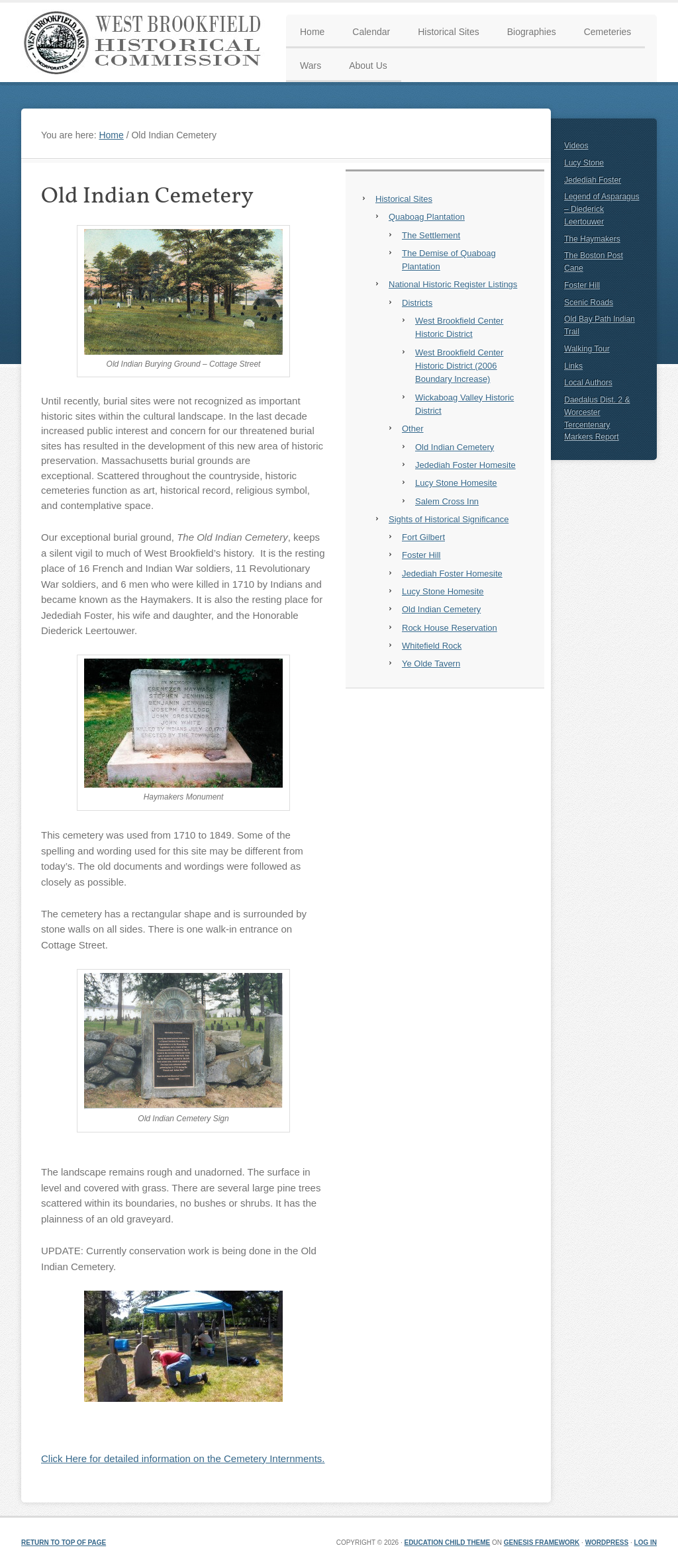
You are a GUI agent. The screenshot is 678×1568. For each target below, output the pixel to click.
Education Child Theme (447, 1542)
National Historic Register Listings (453, 284)
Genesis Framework (541, 1542)
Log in (645, 1542)
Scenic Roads (588, 302)
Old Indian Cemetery (454, 447)
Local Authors (588, 382)
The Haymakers (592, 239)
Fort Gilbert (423, 537)
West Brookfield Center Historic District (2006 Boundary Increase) (459, 366)
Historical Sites (403, 199)
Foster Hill (421, 555)
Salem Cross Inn (447, 501)
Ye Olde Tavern (431, 664)
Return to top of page (63, 1542)
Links (573, 366)
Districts (417, 303)
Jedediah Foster (592, 180)
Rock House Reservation (449, 628)
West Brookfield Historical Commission (147, 42)
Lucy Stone (584, 162)
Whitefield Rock (431, 646)
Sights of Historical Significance (448, 519)
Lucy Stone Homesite (456, 483)
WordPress (607, 1542)
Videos (576, 145)
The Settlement (431, 235)
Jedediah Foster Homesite (465, 465)
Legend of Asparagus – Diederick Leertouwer (601, 209)
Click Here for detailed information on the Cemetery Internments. (183, 1458)
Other (413, 429)
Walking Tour (587, 348)
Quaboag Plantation (427, 217)
